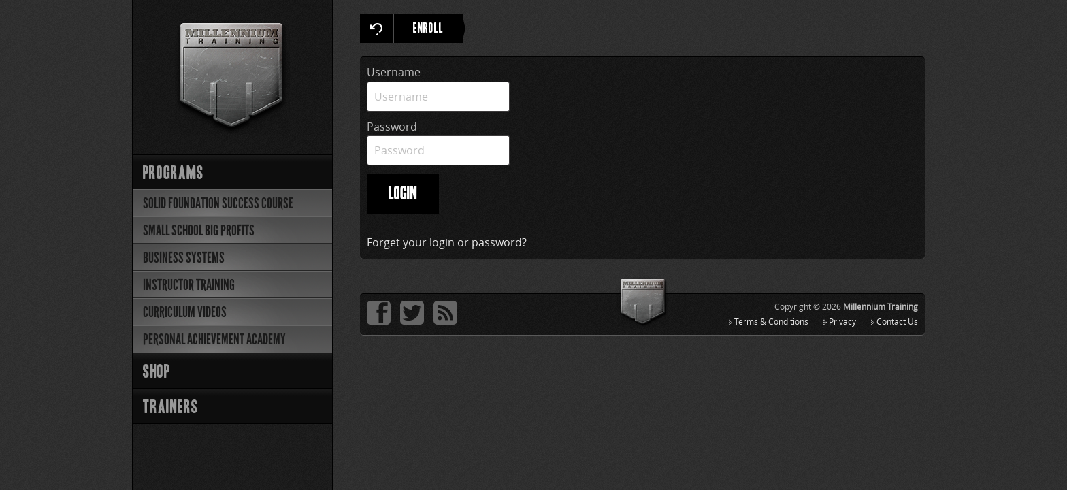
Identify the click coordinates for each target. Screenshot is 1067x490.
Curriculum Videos (185, 312)
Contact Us (897, 321)
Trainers (171, 407)
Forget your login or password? (447, 242)
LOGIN (403, 194)
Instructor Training (189, 285)
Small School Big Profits (199, 230)
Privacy (842, 321)
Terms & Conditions (771, 321)
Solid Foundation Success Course (218, 203)
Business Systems (184, 257)
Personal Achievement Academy (214, 339)
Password (392, 126)
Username (394, 72)
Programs (173, 173)
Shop (156, 372)
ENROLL (438, 28)
